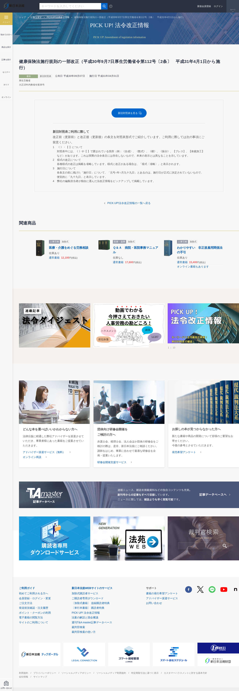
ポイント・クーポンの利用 (35, 612)
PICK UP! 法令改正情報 (86, 612)
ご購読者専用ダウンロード (88, 598)
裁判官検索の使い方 (84, 631)
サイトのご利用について (33, 622)
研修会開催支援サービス (112, 462)
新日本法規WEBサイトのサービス (92, 588)
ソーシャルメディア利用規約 (111, 673)
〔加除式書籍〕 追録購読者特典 (91, 603)
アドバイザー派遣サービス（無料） (44, 452)
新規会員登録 (204, 6)
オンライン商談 (32, 457)
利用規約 (23, 673)
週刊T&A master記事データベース (92, 622)
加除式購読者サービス (85, 593)
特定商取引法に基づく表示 (145, 673)
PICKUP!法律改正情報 (58, 17)
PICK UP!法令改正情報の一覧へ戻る (129, 203)
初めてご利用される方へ (33, 593)
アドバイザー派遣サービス (162, 598)
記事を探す (36, 17)
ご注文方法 (25, 603)
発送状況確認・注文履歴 (33, 607)
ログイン (218, 6)
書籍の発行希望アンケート (162, 593)
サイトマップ (40, 676)
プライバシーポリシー (44, 673)
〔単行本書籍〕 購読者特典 (88, 607)
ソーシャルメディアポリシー (76, 673)
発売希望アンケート (184, 452)
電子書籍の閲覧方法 (31, 617)
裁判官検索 (78, 627)
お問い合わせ (154, 603)
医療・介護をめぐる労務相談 (68, 247)
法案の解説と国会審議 (85, 617)
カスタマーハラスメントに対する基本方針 (185, 673)
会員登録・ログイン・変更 (35, 598)
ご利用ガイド (27, 588)
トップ (22, 17)
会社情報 (23, 676)
